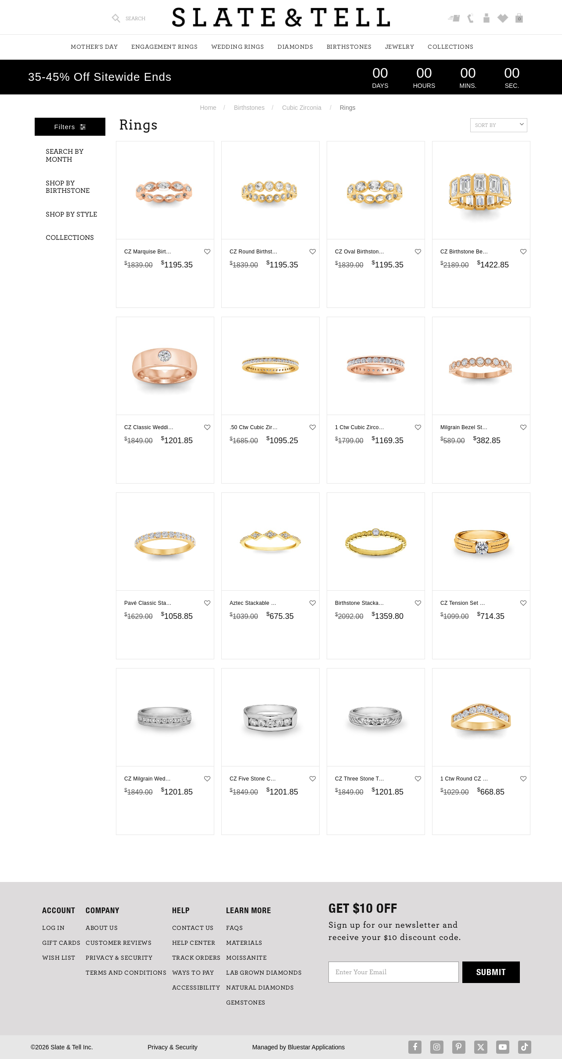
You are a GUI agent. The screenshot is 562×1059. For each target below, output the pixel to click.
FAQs (234, 928)
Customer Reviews (118, 943)
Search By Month (64, 155)
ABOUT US (102, 928)
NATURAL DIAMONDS (260, 988)
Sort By (499, 124)
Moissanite (246, 958)
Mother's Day (94, 47)
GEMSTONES (246, 1003)
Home (208, 107)
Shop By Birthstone (68, 187)
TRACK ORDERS (196, 958)
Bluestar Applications (316, 1047)
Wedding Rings (237, 47)
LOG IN (53, 928)
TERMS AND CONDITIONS (126, 973)
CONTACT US (193, 928)
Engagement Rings (164, 47)
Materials (244, 943)
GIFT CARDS (61, 943)
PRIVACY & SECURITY (119, 958)
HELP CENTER (194, 943)
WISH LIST (59, 958)
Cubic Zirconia (301, 107)
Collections (451, 47)
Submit (491, 972)
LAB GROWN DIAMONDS (264, 973)
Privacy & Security (173, 1047)
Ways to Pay (193, 973)
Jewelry (399, 47)
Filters (70, 126)
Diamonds (295, 47)
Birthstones (349, 47)
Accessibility (196, 988)
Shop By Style (71, 214)
